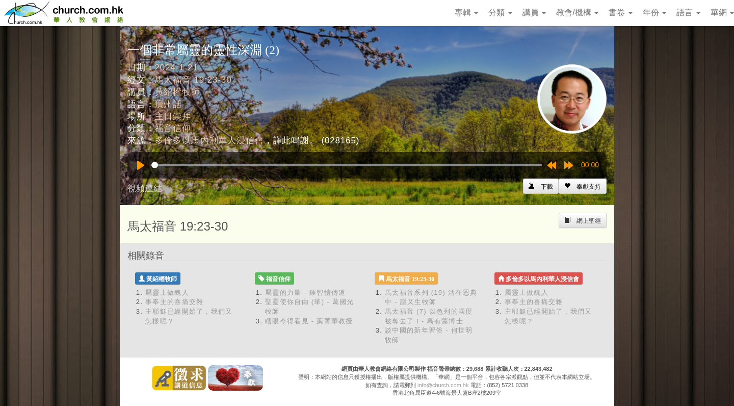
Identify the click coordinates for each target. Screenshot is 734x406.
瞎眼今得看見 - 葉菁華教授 (309, 321)
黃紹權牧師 (177, 92)
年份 (654, 12)
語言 (688, 12)
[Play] (141, 165)
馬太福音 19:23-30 (193, 80)
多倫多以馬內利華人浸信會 (209, 140)
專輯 (466, 12)
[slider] (346, 165)
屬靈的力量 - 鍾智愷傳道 (305, 292)
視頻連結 (144, 188)
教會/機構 (577, 12)
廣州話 (168, 104)
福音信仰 (173, 128)
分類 (500, 12)
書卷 (620, 12)
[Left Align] (583, 186)
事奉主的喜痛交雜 (174, 302)
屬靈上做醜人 (167, 292)
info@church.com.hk (442, 385)
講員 (534, 12)
